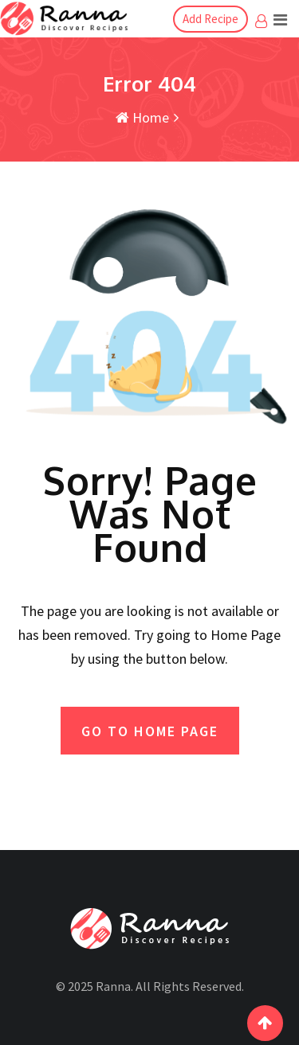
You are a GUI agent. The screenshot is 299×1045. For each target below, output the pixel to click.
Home (142, 117)
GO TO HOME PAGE (149, 731)
